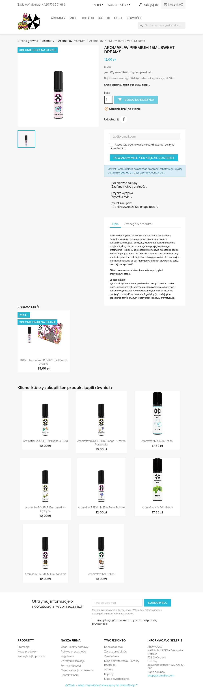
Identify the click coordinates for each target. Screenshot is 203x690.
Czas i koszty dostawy (74, 647)
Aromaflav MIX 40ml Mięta (157, 507)
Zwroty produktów (115, 651)
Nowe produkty (27, 651)
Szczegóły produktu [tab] (138, 224)
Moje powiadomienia (116, 678)
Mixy (73, 18)
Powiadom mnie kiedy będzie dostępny (143, 158)
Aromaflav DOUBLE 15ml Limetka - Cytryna (45, 509)
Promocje (23, 647)
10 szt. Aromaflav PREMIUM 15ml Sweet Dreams (43, 361)
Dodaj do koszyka (136, 99)
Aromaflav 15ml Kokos (101, 574)
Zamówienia (111, 656)
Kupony (109, 674)
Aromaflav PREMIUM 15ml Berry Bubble (101, 507)
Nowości (133, 18)
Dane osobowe (113, 647)
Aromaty (58, 18)
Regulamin (67, 656)
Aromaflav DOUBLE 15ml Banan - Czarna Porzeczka (101, 442)
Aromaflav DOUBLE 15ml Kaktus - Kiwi (45, 441)
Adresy (108, 669)
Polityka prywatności (73, 651)
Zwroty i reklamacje (73, 661)
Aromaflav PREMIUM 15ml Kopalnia (45, 574)
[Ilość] (108, 100)
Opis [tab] (115, 224)
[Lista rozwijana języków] (99, 5)
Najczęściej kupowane (31, 656)
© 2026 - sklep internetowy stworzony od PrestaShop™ (101, 685)
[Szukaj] (161, 25)
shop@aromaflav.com (161, 675)
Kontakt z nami (70, 675)
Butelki (104, 18)
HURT (118, 18)
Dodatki (87, 18)
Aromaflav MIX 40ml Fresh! (157, 441)
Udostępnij (123, 119)
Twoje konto (115, 640)
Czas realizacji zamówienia (77, 670)
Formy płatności (71, 665)
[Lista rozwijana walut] (125, 5)
